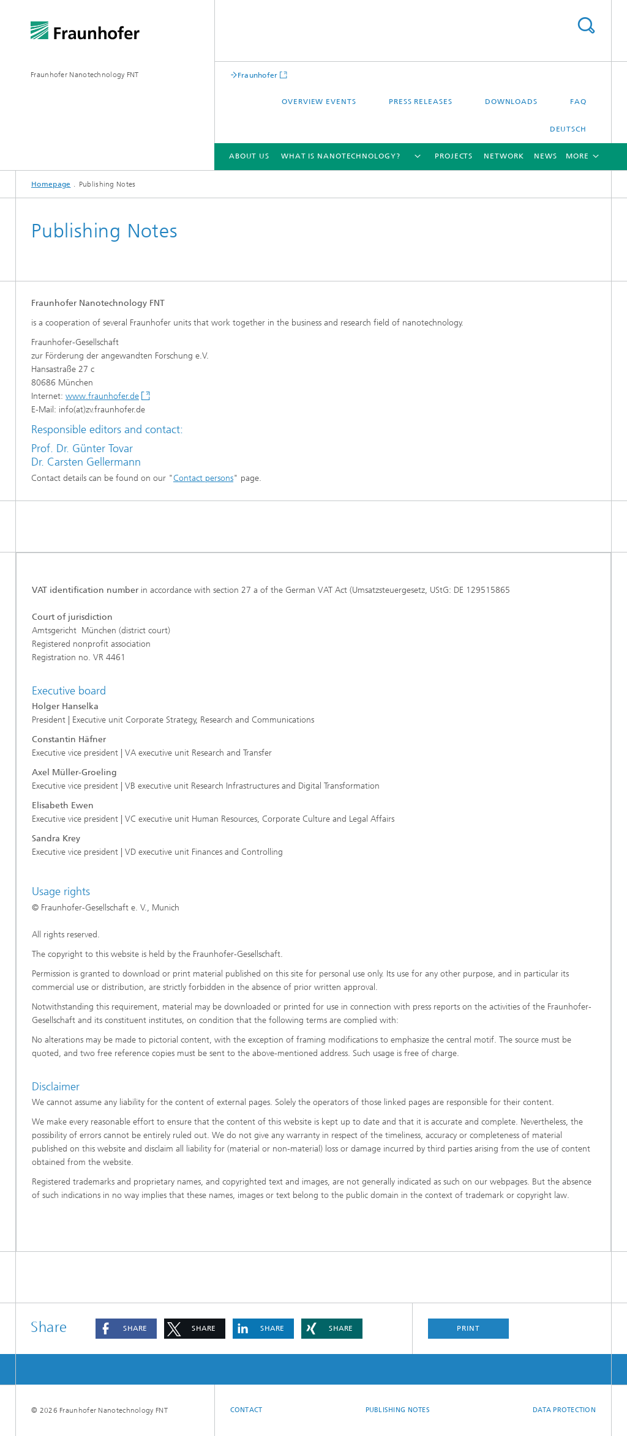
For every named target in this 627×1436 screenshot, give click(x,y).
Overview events (319, 101)
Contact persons (203, 478)
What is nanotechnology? (340, 156)
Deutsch (568, 129)
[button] (126, 1329)
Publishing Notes (398, 1410)
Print (468, 1328)
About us (249, 156)
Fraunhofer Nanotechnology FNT (85, 74)
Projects (454, 156)
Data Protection (564, 1410)
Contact (246, 1410)
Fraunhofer (258, 75)
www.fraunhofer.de (102, 396)
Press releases (420, 101)
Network (504, 156)
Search (586, 25)
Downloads (511, 101)
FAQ (578, 101)
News (545, 156)
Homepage (50, 184)
